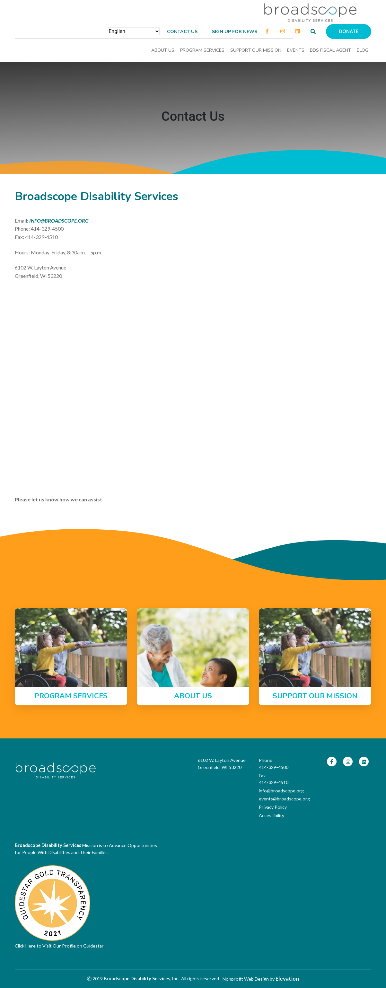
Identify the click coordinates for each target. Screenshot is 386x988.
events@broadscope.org (284, 798)
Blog (362, 50)
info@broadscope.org (281, 790)
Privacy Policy (273, 807)
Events (295, 50)
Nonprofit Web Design (246, 979)
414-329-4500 (273, 767)
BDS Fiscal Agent (330, 50)
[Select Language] (133, 31)
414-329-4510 (273, 782)
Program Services (202, 50)
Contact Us (182, 32)
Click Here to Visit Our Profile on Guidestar (59, 945)
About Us (162, 50)
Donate (348, 31)
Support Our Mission (255, 50)
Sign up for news (234, 32)
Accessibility (271, 815)
